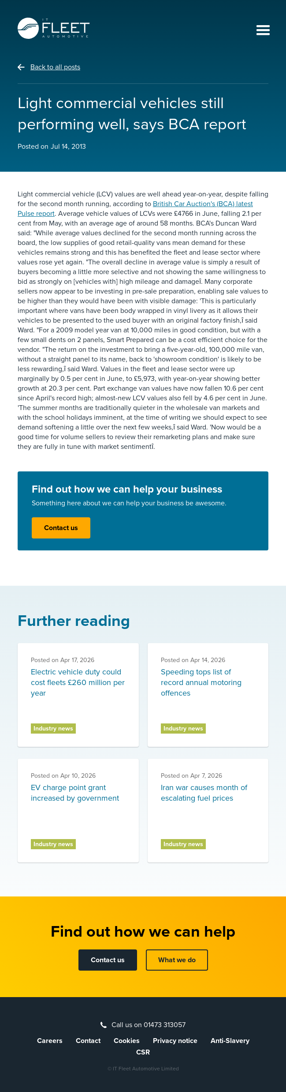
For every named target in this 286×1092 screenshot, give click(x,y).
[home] (54, 28)
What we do (177, 960)
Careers (50, 1040)
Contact (88, 1040)
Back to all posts (55, 67)
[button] (259, 31)
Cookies (127, 1040)
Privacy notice (175, 1040)
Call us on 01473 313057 (148, 1024)
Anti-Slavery (230, 1040)
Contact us (61, 527)
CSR (143, 1052)
